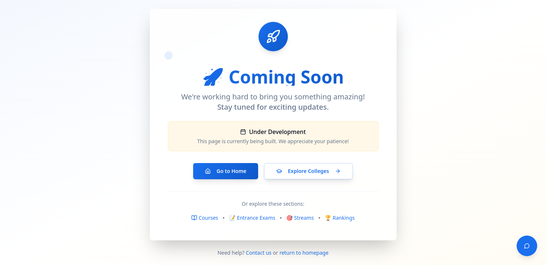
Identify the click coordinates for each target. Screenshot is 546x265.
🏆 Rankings (340, 217)
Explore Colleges (308, 170)
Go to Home (225, 170)
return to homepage (303, 252)
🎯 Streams (300, 217)
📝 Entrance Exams (252, 217)
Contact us (259, 252)
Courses (204, 217)
